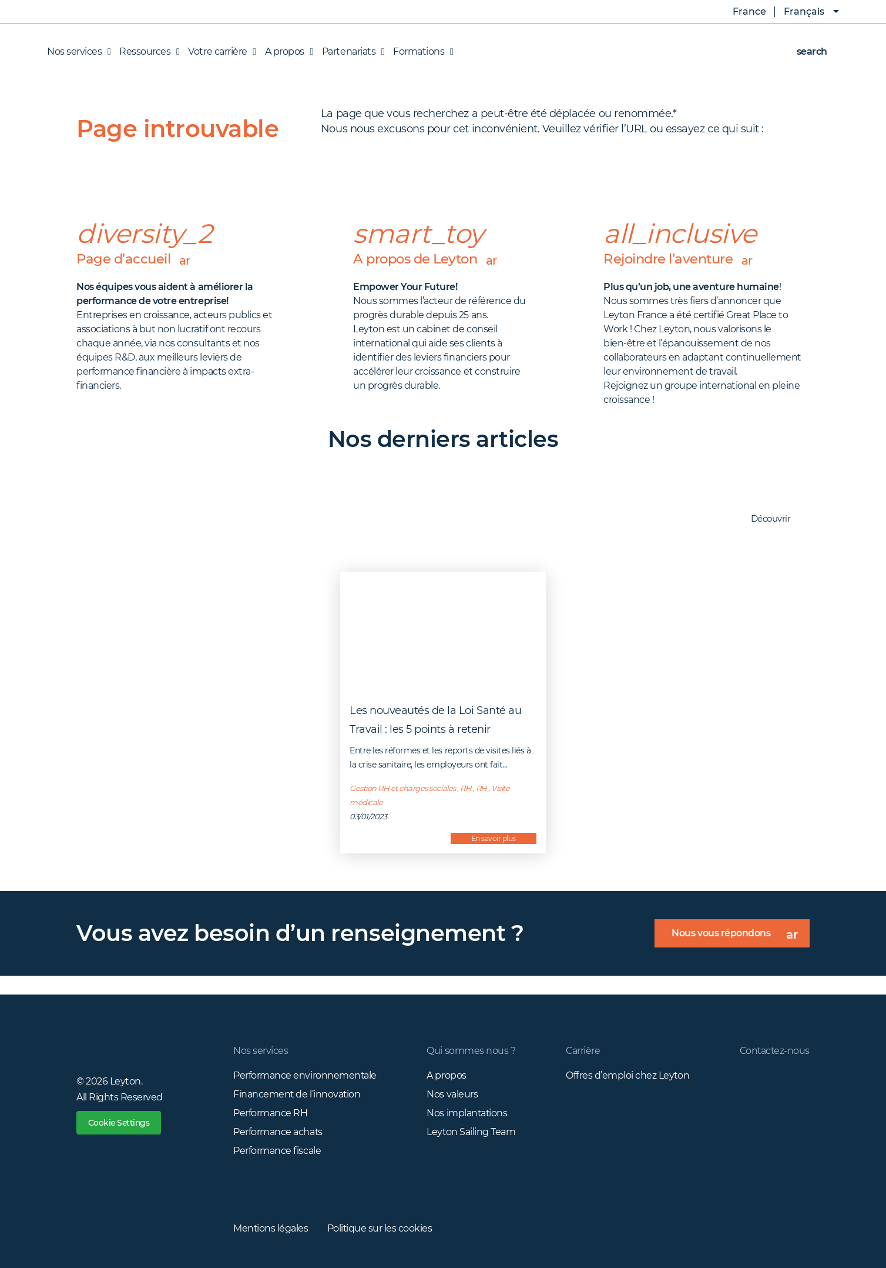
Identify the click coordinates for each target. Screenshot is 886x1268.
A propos (445, 1074)
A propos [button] (286, 52)
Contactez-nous (774, 1050)
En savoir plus (493, 837)
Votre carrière (219, 52)
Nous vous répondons (740, 937)
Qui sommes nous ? (470, 1050)
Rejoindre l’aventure (680, 259)
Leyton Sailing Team (470, 1131)
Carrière (582, 1050)
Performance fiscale (277, 1150)
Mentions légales (270, 1227)
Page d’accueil (134, 259)
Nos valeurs (451, 1093)
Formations (420, 52)
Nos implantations (467, 1112)
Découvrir (777, 519)
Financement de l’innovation (297, 1093)
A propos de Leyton (428, 259)
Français (804, 11)
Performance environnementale (305, 1074)
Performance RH (270, 1112)
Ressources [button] (146, 52)
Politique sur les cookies (381, 1227)
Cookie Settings (120, 1122)
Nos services (260, 1050)
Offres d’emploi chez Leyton (627, 1074)
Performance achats (278, 1131)
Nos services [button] (78, 52)
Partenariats (350, 52)
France (741, 12)
